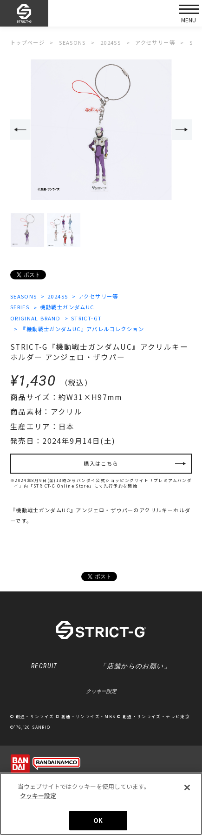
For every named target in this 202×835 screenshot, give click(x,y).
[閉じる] (187, 788)
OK (98, 821)
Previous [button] (20, 130)
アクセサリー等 (98, 296)
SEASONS (23, 296)
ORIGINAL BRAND (35, 318)
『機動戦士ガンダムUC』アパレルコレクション (82, 329)
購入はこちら (101, 463)
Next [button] (182, 130)
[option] (101, 130)
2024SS (57, 296)
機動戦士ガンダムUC (67, 307)
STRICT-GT (86, 318)
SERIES (19, 307)
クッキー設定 (101, 691)
